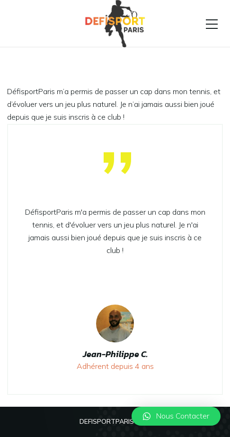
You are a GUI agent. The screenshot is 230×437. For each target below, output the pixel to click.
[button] (176, 416)
